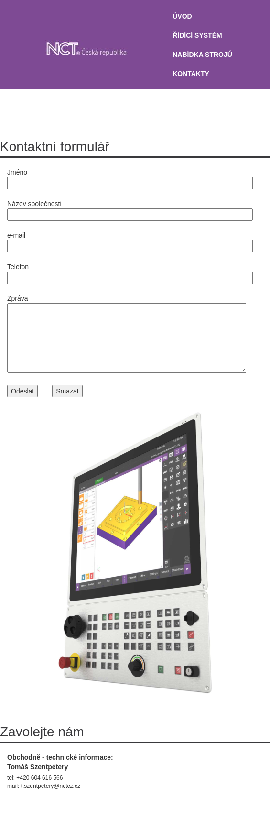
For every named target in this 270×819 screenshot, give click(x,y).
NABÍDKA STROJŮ (202, 54)
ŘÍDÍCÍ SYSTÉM (197, 35)
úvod (182, 16)
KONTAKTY (191, 73)
